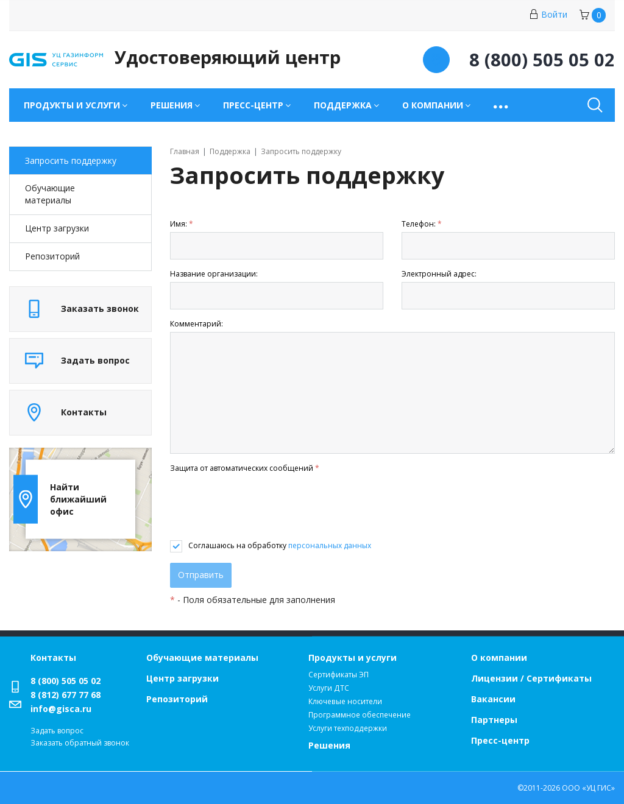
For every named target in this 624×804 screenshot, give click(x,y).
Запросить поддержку (70, 160)
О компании (499, 657)
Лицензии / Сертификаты (531, 678)
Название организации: (214, 274)
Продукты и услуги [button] (72, 105)
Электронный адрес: (439, 274)
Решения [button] (172, 105)
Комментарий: (196, 324)
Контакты (53, 657)
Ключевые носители (345, 701)
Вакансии (493, 699)
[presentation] (262, 507)
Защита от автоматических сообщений (244, 468)
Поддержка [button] (343, 105)
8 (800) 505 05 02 (65, 680)
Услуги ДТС (328, 688)
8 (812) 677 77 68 (65, 694)
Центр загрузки (57, 228)
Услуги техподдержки (347, 728)
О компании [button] (432, 105)
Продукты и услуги (352, 657)
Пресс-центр (500, 740)
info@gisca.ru (60, 708)
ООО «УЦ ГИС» (588, 788)
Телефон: (422, 224)
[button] (501, 105)
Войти (548, 14)
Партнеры (494, 719)
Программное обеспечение (359, 715)
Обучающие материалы (50, 194)
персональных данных (329, 545)
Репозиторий (52, 256)
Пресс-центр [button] (253, 105)
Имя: (181, 224)
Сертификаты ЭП (338, 674)
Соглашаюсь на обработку (279, 545)
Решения (329, 745)
